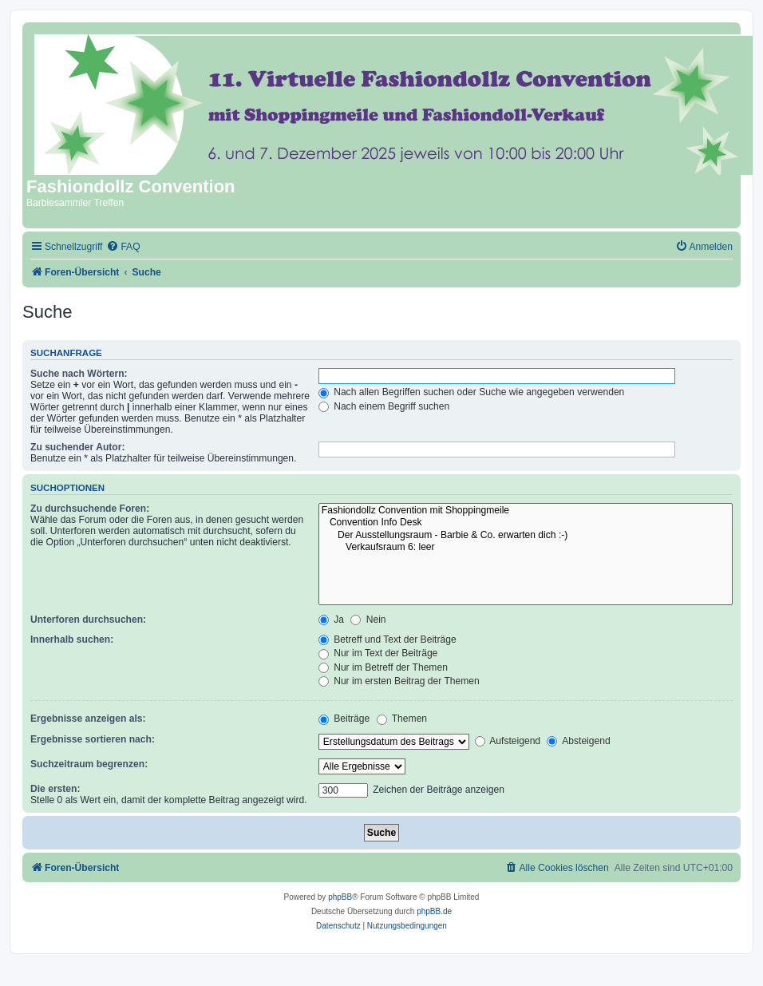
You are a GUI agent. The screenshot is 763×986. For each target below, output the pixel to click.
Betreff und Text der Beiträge (387, 639)
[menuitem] (123, 247)
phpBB (340, 897)
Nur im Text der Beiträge (378, 653)
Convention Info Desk (525, 523)
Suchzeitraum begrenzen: (89, 764)
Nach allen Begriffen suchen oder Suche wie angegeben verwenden (471, 392)
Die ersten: (55, 788)
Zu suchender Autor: (77, 447)
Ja (331, 619)
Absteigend (578, 740)
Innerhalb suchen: (71, 639)
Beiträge (344, 718)
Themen (402, 718)
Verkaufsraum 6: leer (525, 547)
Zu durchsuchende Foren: (89, 508)
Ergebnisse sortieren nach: (92, 739)
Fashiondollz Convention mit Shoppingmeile (525, 511)
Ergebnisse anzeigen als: (88, 718)
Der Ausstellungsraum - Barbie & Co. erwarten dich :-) (525, 535)
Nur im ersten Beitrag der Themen (399, 681)
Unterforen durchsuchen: (88, 619)
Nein (367, 619)
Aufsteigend (508, 740)
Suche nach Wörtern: (79, 373)
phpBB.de (434, 911)
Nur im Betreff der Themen (383, 667)
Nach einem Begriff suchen (383, 406)
